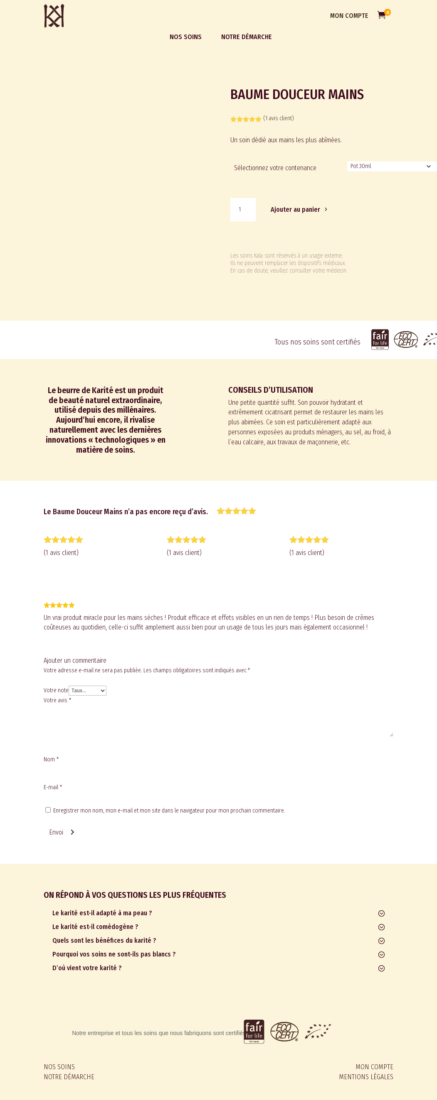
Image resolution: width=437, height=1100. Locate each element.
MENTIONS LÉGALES (366, 1077)
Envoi (56, 832)
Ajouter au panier (295, 209)
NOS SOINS (59, 1067)
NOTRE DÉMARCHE (69, 1077)
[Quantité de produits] (242, 209)
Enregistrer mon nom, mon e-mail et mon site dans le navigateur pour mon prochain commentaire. (169, 810)
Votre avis (57, 700)
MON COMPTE (349, 16)
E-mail (53, 787)
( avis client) (278, 118)
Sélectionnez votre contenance (275, 168)
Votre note (56, 690)
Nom (51, 759)
